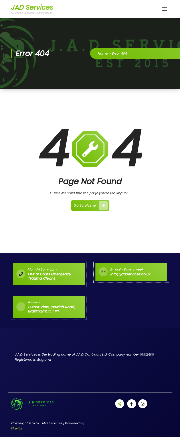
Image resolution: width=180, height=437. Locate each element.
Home (103, 53)
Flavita (16, 428)
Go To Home (91, 205)
